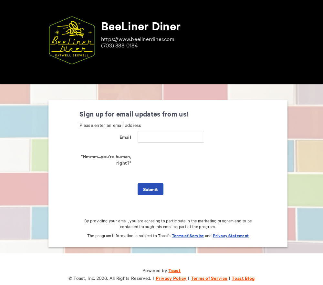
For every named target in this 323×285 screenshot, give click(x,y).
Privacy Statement (231, 235)
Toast (174, 270)
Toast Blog (243, 277)
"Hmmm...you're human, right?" (106, 159)
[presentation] (187, 163)
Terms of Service (188, 235)
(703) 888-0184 (119, 45)
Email (125, 136)
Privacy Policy (171, 277)
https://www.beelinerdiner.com (137, 38)
